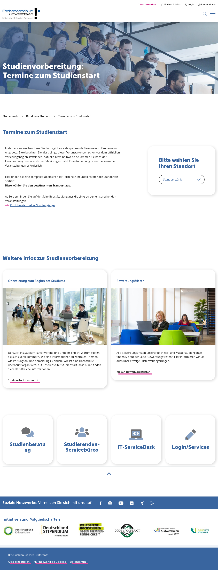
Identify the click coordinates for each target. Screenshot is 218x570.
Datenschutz (78, 561)
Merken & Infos (171, 4)
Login (189, 4)
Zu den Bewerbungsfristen (133, 372)
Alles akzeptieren (19, 561)
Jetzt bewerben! (147, 4)
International (206, 4)
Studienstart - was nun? (23, 380)
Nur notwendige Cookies (50, 561)
